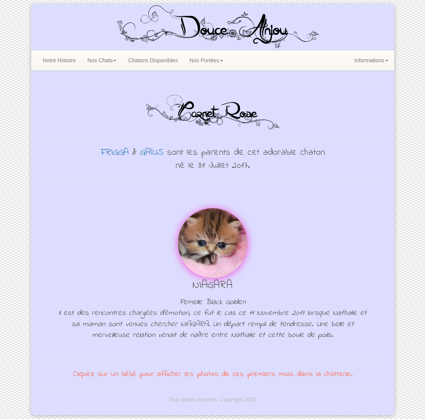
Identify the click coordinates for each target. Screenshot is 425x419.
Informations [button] (371, 60)
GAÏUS (152, 152)
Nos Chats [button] (101, 60)
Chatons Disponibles (153, 60)
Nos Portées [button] (206, 60)
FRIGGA (115, 152)
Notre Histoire (59, 60)
